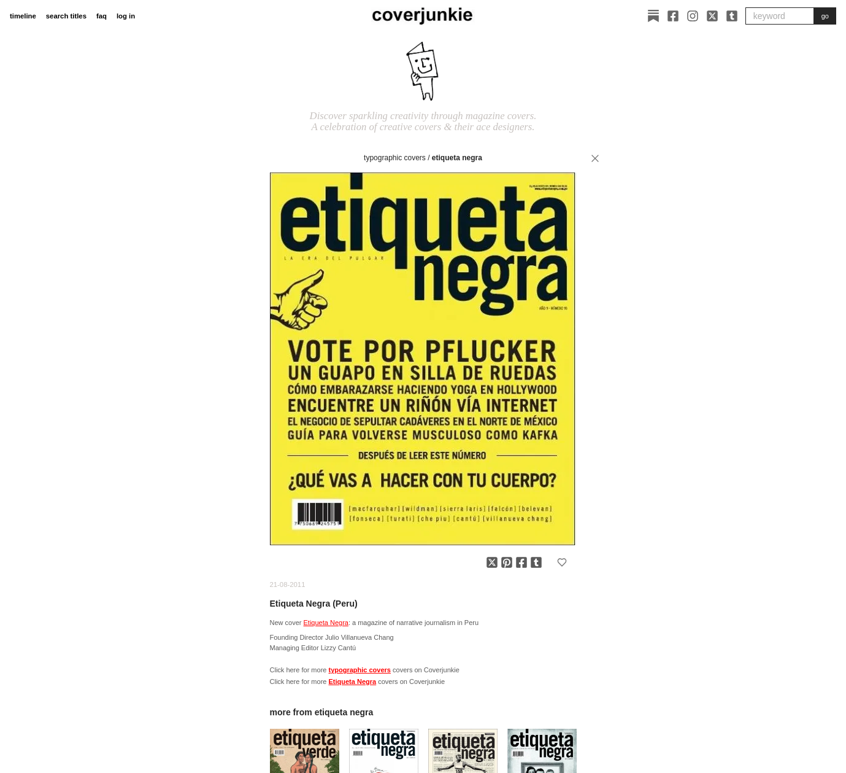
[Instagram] (692, 16)
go (825, 16)
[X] (712, 16)
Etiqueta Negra (457, 157)
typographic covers (395, 157)
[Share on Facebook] (521, 562)
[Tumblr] (732, 16)
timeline (23, 16)
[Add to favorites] (562, 562)
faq (101, 16)
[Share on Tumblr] (536, 562)
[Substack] (653, 16)
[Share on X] (492, 562)
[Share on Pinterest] (507, 562)
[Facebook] (673, 16)
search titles (66, 16)
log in (126, 16)
